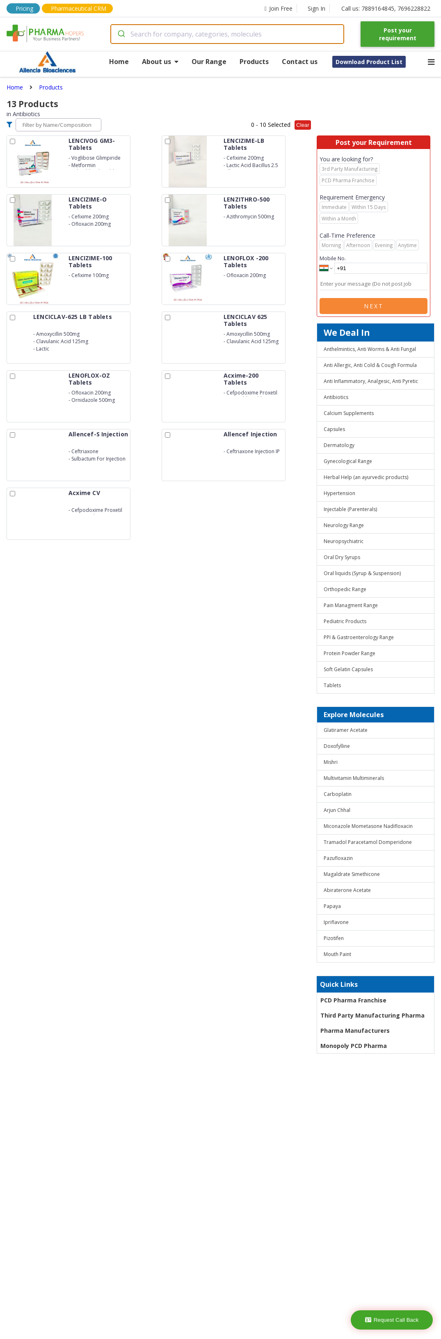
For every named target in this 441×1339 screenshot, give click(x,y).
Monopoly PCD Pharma (353, 1046)
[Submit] (120, 34)
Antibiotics (336, 397)
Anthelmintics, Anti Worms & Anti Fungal (370, 349)
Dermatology (339, 445)
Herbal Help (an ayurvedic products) (366, 477)
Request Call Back (392, 1320)
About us (160, 61)
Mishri (331, 762)
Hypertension (339, 493)
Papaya (332, 906)
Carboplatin (338, 794)
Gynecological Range (348, 461)
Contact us (300, 61)
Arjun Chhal (337, 810)
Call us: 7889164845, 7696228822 (385, 8)
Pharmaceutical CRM (78, 8)
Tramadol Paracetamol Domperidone (368, 842)
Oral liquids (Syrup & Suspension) (362, 573)
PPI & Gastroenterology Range (359, 637)
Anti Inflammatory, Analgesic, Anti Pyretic (371, 381)
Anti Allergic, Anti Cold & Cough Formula (370, 365)
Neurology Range (344, 525)
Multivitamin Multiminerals (354, 778)
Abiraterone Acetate (347, 890)
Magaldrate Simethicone (352, 874)
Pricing (24, 8)
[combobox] (227, 34)
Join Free (278, 8)
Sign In (316, 8)
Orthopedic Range (345, 589)
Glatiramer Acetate (346, 730)
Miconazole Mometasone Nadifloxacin (368, 826)
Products (254, 61)
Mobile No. (333, 258)
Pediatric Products (345, 621)
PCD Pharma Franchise (353, 1000)
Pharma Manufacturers (355, 1030)
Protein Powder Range (349, 653)
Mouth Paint (337, 954)
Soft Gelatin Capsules (348, 669)
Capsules (334, 429)
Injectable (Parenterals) (350, 509)
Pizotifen (334, 938)
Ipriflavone (336, 922)
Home (119, 61)
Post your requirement (397, 34)
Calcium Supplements (349, 413)
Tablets (332, 685)
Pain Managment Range (351, 605)
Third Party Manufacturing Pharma (372, 1015)
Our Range (209, 61)
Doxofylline (337, 746)
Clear (302, 125)
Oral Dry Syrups (342, 557)
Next (374, 306)
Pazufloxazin (338, 858)
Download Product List (369, 62)
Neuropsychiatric (343, 541)
